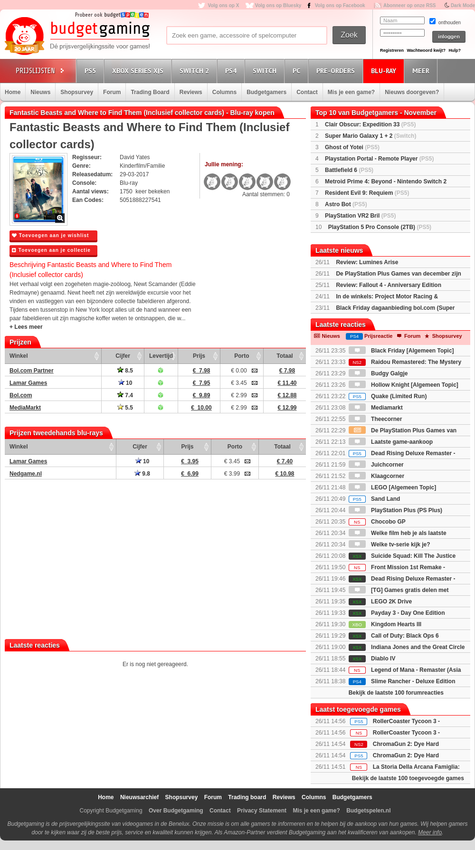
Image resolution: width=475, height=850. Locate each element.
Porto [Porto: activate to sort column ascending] (241, 356)
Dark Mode (463, 5)
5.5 (125, 407)
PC (298, 70)
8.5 (125, 370)
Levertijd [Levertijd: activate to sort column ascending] (161, 356)
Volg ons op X (223, 5)
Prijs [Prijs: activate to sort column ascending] (199, 356)
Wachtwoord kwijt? (426, 50)
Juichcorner (376, 464)
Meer (422, 70)
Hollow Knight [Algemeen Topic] (403, 385)
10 (125, 383)
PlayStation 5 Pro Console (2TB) (379, 227)
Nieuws (40, 92)
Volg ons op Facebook (340, 5)
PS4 (232, 70)
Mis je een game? (351, 92)
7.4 (125, 395)
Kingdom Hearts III (385, 624)
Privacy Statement (261, 810)
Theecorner (375, 419)
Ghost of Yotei (352, 147)
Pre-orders (337, 70)
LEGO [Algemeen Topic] (392, 487)
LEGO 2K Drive (380, 601)
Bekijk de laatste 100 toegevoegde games (408, 778)
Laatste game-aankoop (391, 442)
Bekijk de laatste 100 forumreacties (396, 692)
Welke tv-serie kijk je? (389, 544)
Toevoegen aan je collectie (51, 250)
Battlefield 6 (349, 170)
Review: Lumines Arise (367, 262)
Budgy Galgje (378, 373)
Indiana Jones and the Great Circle (407, 647)
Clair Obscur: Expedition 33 (370, 124)
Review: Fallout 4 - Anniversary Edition (388, 285)
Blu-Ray (385, 70)
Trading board (247, 797)
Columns (224, 92)
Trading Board (150, 92)
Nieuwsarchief (139, 797)
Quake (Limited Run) (388, 396)
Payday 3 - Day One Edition (397, 613)
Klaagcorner (376, 476)
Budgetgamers (266, 92)
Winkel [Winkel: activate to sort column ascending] (19, 356)
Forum (112, 92)
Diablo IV (372, 658)
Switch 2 (196, 70)
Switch (266, 70)
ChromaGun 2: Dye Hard (406, 744)
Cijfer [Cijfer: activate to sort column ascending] (122, 356)
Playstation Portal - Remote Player (379, 158)
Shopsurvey (76, 92)
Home (12, 92)
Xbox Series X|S (139, 70)
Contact (307, 92)
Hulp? (454, 50)
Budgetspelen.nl (368, 810)
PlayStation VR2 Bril (360, 215)
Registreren (392, 50)
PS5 (92, 70)
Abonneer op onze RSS (409, 5)
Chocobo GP (377, 521)
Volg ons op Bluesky (278, 5)
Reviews (191, 92)
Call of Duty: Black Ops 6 (394, 635)
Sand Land (374, 499)
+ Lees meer (26, 327)
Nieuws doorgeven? (412, 92)
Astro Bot (346, 204)
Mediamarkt (376, 407)
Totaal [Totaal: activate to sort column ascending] (284, 356)
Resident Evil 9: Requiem (367, 193)
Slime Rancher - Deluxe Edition (402, 681)
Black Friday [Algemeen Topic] (401, 350)
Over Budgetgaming (176, 810)
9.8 (142, 473)
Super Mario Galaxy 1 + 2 (370, 136)
